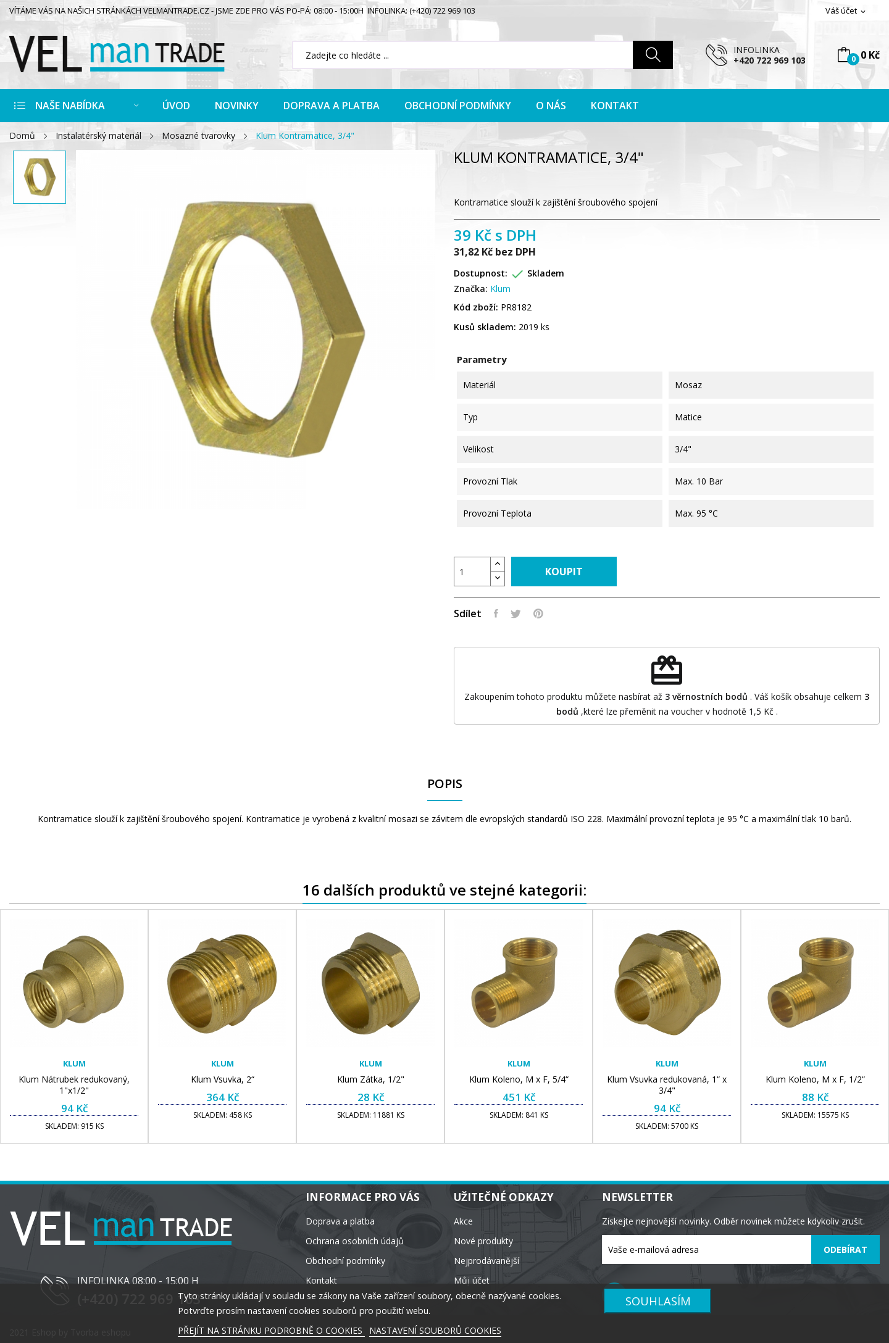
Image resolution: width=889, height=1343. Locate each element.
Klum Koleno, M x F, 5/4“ (519, 1079)
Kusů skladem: (485, 327)
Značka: (471, 288)
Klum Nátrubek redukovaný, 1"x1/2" (74, 1085)
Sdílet (496, 613)
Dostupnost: (480, 273)
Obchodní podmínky (345, 1260)
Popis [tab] (444, 784)
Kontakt (321, 1280)
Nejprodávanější (486, 1260)
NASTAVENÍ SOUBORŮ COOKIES (435, 1330)
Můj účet (472, 1280)
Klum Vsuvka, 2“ (222, 1079)
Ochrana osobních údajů (355, 1241)
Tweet (515, 613)
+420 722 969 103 (769, 60)
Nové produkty (483, 1241)
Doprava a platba (340, 1221)
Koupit (564, 571)
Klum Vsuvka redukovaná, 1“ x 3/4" (667, 1085)
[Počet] (472, 571)
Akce (463, 1221)
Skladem (545, 273)
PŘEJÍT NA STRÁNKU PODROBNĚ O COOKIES (271, 1330)
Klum (500, 288)
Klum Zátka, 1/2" (370, 1079)
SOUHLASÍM (658, 1300)
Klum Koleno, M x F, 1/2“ (815, 1079)
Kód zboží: (476, 307)
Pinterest (538, 613)
